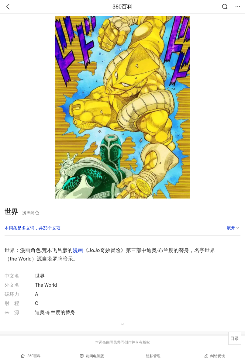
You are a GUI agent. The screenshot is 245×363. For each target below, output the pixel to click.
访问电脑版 (92, 356)
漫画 (78, 250)
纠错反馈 (214, 356)
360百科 (122, 7)
